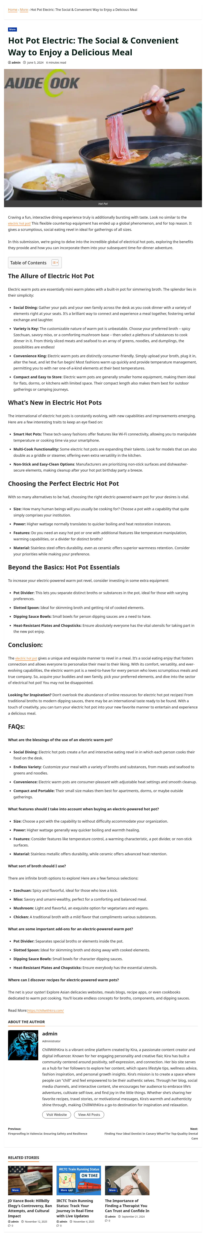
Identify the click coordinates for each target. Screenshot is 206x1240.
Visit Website (57, 1114)
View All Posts (91, 1114)
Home (12, 9)
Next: (150, 1136)
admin (16, 62)
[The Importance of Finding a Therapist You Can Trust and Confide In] (127, 1184)
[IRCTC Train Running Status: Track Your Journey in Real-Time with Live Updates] (79, 1184)
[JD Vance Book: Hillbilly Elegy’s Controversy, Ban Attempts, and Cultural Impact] (30, 1184)
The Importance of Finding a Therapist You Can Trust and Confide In (127, 1209)
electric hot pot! (21, 223)
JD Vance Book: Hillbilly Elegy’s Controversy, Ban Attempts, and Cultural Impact (30, 1212)
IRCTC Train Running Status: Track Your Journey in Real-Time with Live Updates (75, 1212)
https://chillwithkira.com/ (48, 1010)
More (24, 9)
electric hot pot (28, 658)
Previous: (55, 1136)
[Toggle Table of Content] (53, 262)
